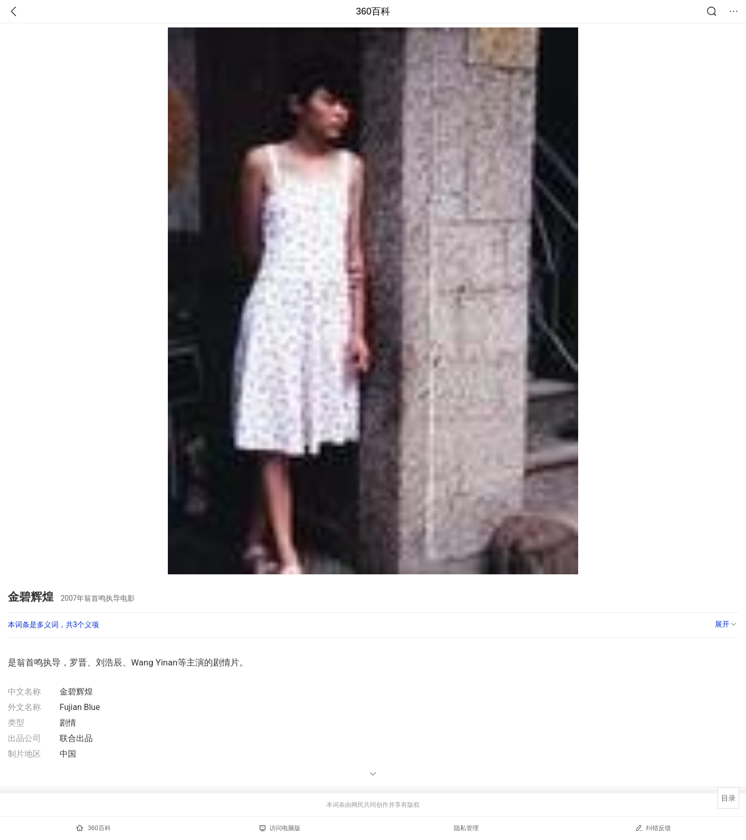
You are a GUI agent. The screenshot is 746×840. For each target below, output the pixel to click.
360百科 (373, 11)
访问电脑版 (280, 828)
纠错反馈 (653, 828)
